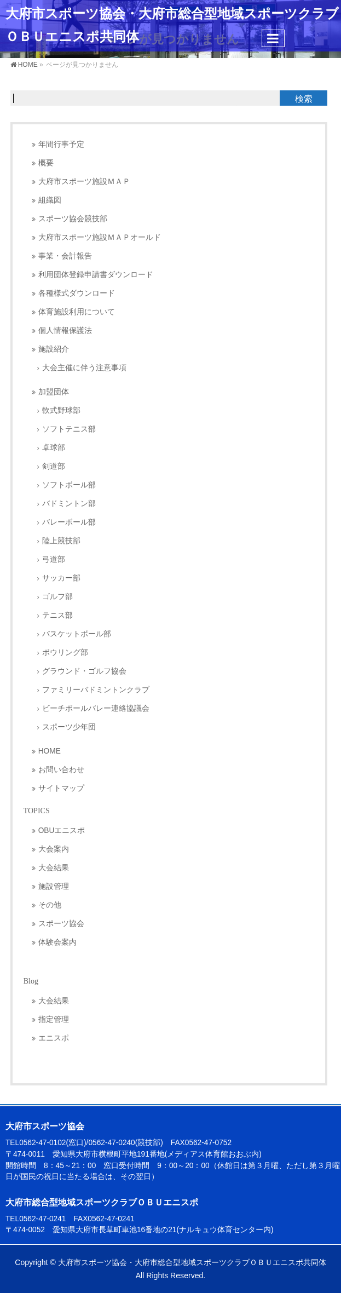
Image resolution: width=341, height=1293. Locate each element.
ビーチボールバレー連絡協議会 (95, 708)
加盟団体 (53, 392)
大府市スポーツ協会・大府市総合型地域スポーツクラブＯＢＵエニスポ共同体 (192, 1262)
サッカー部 (61, 578)
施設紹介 (53, 349)
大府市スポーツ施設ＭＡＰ (84, 181)
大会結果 (53, 868)
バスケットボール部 (76, 634)
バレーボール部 (69, 522)
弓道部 (53, 559)
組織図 (49, 200)
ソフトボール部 (69, 485)
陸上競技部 (61, 541)
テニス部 (57, 615)
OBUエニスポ (61, 830)
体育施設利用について (76, 312)
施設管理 (53, 886)
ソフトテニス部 (69, 429)
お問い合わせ (61, 770)
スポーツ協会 (61, 924)
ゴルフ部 (57, 597)
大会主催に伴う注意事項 (84, 368)
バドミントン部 (69, 503)
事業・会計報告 (65, 256)
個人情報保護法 (65, 330)
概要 (46, 163)
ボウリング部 (65, 652)
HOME (49, 751)
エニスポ (53, 1038)
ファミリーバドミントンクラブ (95, 690)
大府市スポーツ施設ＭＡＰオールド (99, 237)
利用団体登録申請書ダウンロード (95, 275)
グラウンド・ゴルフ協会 (84, 671)
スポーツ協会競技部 (72, 219)
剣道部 (53, 466)
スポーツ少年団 (69, 727)
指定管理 (53, 1019)
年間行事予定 (61, 144)
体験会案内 (57, 942)
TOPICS (37, 811)
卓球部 (53, 448)
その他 (49, 905)
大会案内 (53, 849)
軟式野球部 (61, 410)
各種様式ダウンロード (76, 293)
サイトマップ (61, 788)
